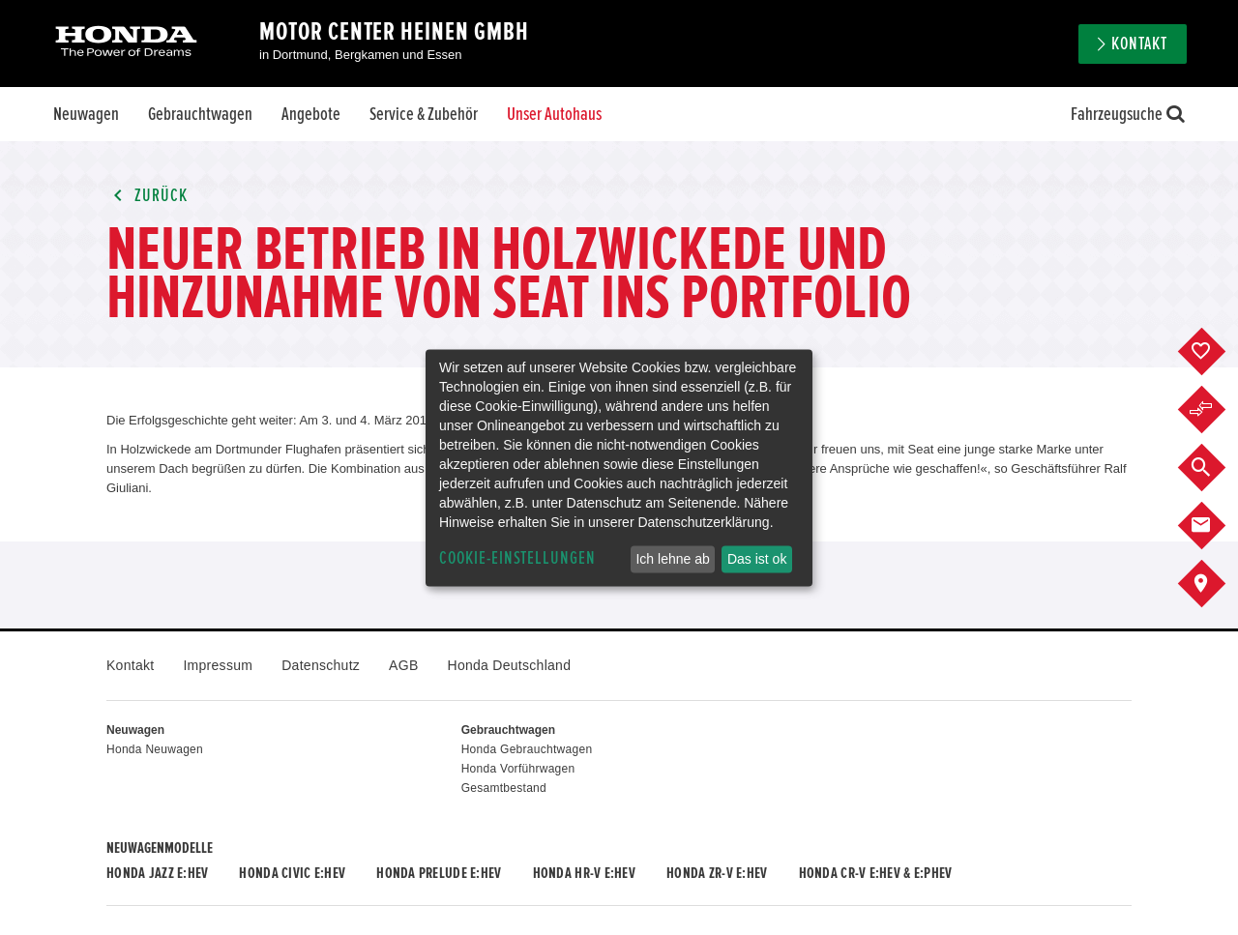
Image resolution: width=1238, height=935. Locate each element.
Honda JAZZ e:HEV (157, 873)
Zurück (147, 196)
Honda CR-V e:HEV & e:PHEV (876, 873)
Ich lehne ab (672, 559)
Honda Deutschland (510, 665)
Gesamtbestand (503, 788)
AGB (403, 665)
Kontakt (1139, 44)
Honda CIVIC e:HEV (292, 873)
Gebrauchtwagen (200, 114)
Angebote (310, 114)
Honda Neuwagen (154, 749)
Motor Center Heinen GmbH (394, 31)
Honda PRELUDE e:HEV (438, 873)
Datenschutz (320, 665)
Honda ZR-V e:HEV (716, 873)
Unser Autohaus (554, 114)
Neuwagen (86, 114)
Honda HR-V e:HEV (584, 873)
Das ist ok (756, 559)
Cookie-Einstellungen (517, 558)
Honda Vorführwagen (518, 768)
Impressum (217, 665)
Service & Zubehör (423, 114)
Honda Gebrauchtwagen (527, 749)
